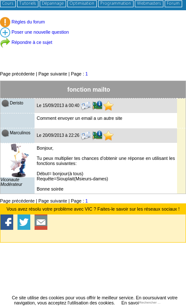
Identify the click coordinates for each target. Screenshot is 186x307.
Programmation (115, 3)
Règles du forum (22, 21)
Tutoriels (27, 3)
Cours (7, 3)
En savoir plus (135, 302)
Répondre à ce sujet (26, 42)
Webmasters (149, 3)
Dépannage (53, 3)
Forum (173, 3)
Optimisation (82, 3)
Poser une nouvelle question (34, 32)
